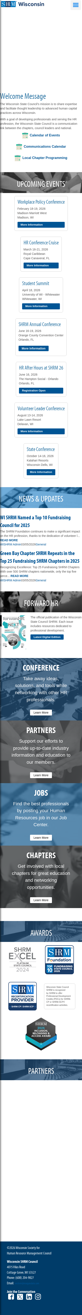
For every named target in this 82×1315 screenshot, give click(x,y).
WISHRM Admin (10, 544)
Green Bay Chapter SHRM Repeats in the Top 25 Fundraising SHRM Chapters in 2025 (39, 557)
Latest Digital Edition (47, 637)
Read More (9, 540)
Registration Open (34, 390)
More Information (32, 224)
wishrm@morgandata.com (27, 1283)
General (41, 544)
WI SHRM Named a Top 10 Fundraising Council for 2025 (35, 522)
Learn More (41, 712)
